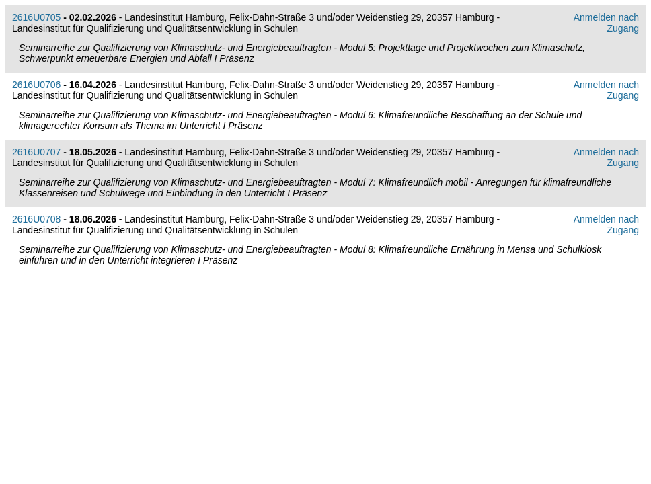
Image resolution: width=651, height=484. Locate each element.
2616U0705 (36, 17)
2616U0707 (36, 152)
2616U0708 (36, 219)
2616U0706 (36, 84)
